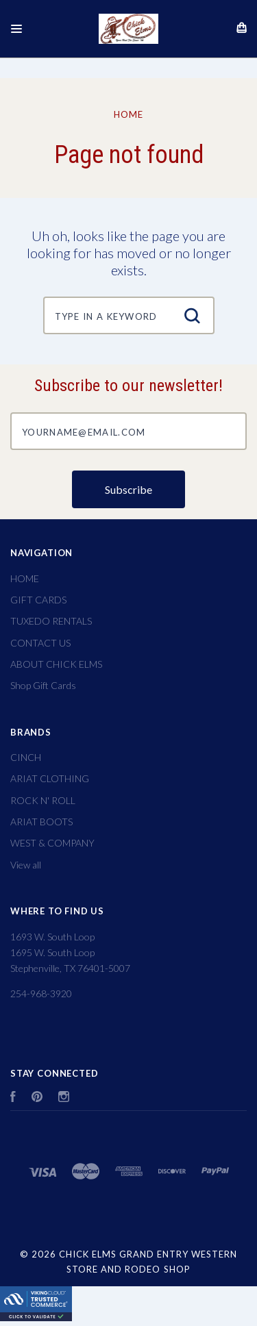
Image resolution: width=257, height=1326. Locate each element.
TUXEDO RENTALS (51, 621)
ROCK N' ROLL (42, 800)
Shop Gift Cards (43, 685)
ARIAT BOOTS (41, 821)
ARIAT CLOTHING (49, 778)
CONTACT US (40, 643)
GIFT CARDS (38, 599)
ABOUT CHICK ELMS (56, 664)
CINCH (25, 757)
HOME (24, 578)
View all (25, 865)
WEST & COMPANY (52, 843)
